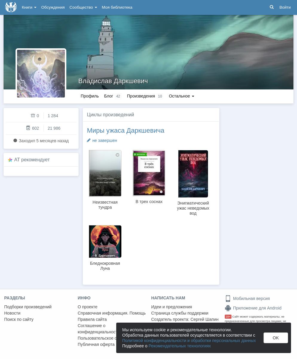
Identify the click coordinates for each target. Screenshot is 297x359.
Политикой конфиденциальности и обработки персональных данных (189, 340)
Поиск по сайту (18, 319)
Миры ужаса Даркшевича (125, 130)
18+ (228, 316)
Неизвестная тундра (105, 205)
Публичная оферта (96, 344)
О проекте (87, 306)
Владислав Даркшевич (113, 81)
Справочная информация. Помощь (112, 313)
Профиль (90, 96)
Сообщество (83, 7)
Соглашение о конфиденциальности (99, 328)
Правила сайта (92, 319)
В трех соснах (149, 201)
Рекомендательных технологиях (179, 345)
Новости (12, 313)
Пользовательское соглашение (108, 338)
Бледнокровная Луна (105, 266)
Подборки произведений (28, 306)
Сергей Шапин (204, 319)
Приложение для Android (253, 308)
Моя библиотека (117, 7)
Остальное (181, 96)
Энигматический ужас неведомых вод (193, 208)
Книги (29, 7)
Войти (285, 7)
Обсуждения (53, 7)
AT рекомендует (32, 159)
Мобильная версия (247, 298)
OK (276, 337)
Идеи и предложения (171, 306)
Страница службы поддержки (179, 313)
